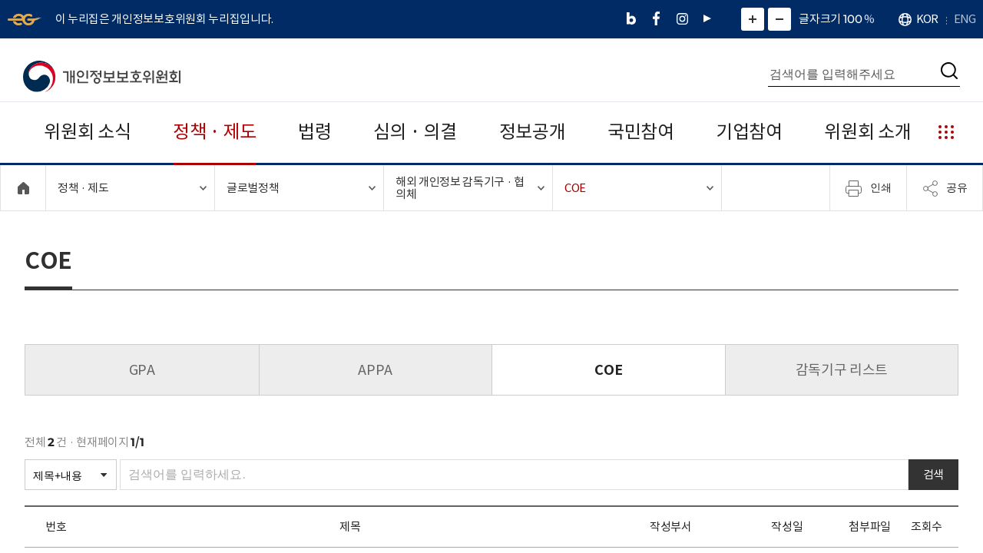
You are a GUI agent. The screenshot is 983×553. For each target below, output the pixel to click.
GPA (142, 370)
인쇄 (869, 188)
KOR (927, 19)
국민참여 (640, 132)
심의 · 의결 (415, 132)
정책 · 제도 (215, 132)
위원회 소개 (867, 132)
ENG (964, 19)
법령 (314, 132)
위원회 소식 (87, 132)
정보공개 (532, 132)
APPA (375, 370)
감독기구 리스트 (842, 370)
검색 (933, 474)
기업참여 (749, 132)
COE (608, 370)
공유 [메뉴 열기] (945, 188)
